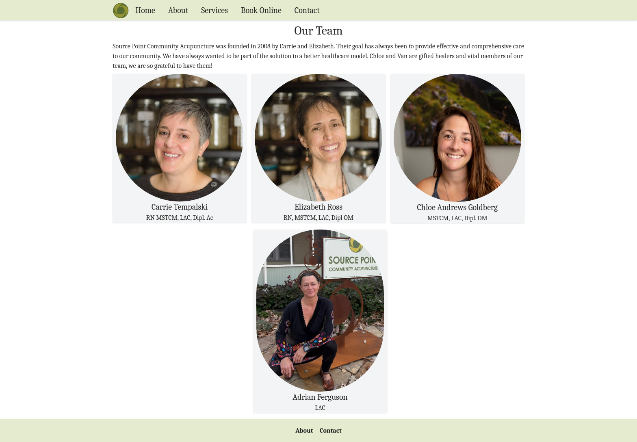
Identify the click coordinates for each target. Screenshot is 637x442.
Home (145, 10)
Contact (307, 10)
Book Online (261, 10)
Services (214, 10)
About (178, 10)
